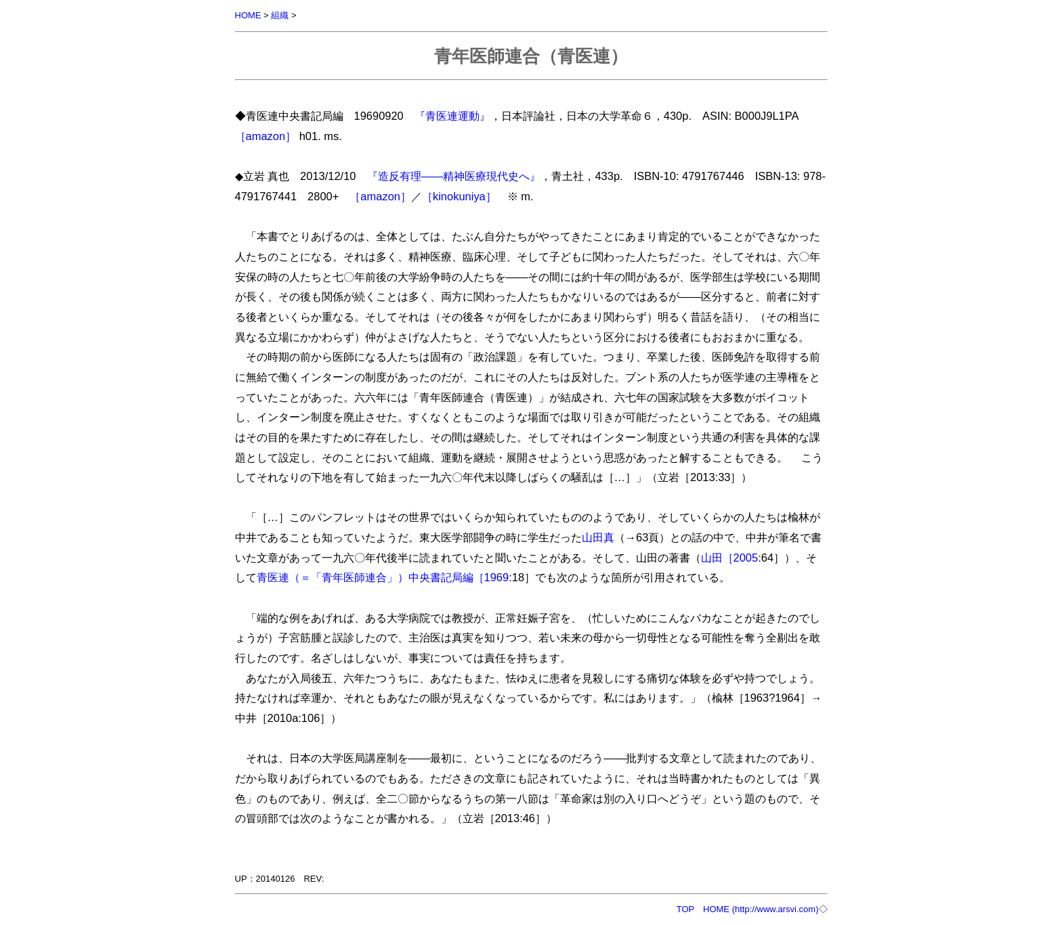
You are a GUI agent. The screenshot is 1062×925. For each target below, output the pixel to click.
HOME (248, 15)
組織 (280, 15)
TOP (685, 909)
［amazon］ (266, 136)
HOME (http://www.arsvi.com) (760, 909)
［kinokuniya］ (459, 196)
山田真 (598, 537)
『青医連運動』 (452, 116)
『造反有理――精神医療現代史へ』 (454, 176)
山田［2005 (730, 557)
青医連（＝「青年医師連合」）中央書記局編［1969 (383, 577)
